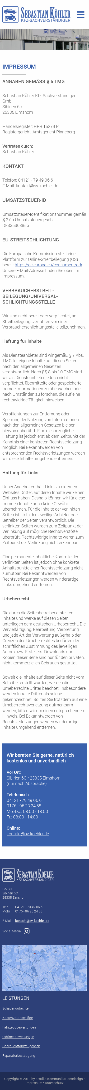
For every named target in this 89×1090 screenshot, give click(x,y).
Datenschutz (54, 1083)
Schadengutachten (16, 1008)
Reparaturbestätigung (18, 1055)
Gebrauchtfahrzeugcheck (21, 1046)
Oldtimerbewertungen (18, 1036)
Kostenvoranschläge (17, 1017)
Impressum (34, 1083)
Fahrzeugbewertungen (19, 1027)
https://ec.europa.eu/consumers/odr (48, 265)
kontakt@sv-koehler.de (28, 833)
